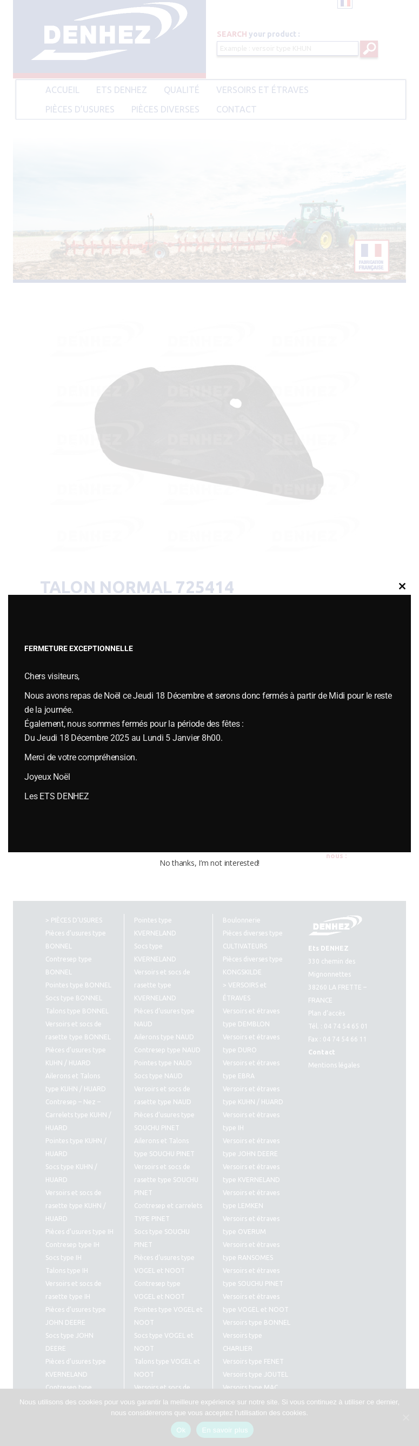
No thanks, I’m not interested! (209, 863)
